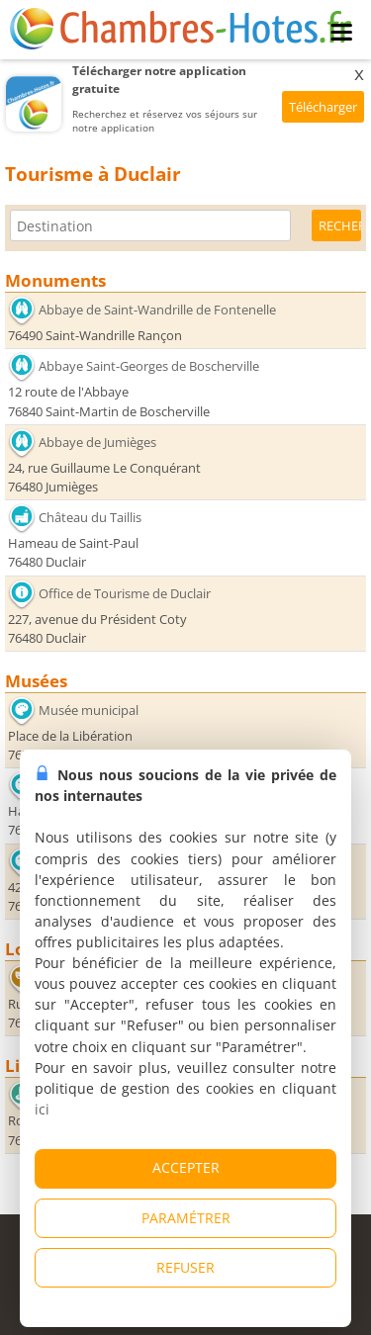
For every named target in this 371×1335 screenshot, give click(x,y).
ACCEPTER (186, 1167)
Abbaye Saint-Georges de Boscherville (149, 366)
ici (42, 1109)
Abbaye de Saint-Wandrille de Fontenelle (157, 309)
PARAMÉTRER (186, 1217)
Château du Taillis (90, 517)
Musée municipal (89, 710)
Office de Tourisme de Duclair (125, 592)
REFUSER (185, 1267)
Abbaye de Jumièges (97, 442)
